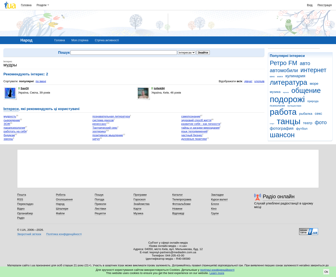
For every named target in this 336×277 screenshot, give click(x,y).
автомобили (284, 70)
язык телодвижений (194, 131)
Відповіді (178, 213)
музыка (286, 92)
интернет (313, 70)
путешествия (294, 105)
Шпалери (62, 208)
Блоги (215, 204)
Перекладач (25, 204)
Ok (326, 271)
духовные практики (194, 139)
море (314, 84)
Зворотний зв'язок (29, 234)
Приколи (100, 204)
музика (275, 92)
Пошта (21, 194)
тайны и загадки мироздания (200, 127)
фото (321, 122)
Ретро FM (283, 63)
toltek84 (158, 88)
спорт (272, 124)
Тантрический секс (104, 127)
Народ (60, 204)
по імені (41, 81)
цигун (96, 139)
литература (288, 82)
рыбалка (305, 113)
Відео (21, 208)
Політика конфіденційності (64, 234)
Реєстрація (325, 5)
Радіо (20, 217)
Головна (26, 5)
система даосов (103, 120)
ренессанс (99, 124)
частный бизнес (191, 135)
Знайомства (142, 204)
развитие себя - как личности (200, 124)
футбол (301, 128)
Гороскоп (140, 199)
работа (283, 111)
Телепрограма (181, 199)
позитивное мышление (107, 135)
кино (272, 76)
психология (277, 105)
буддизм (9, 135)
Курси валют (219, 199)
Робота (60, 194)
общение (306, 90)
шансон (282, 135)
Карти (137, 208)
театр (307, 123)
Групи (215, 213)
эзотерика (99, 131)
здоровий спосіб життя (196, 120)
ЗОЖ (7, 124)
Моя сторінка (79, 40)
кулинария (295, 76)
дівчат (248, 81)
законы (8, 139)
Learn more (217, 273)
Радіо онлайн (279, 196)
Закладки (217, 194)
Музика (138, 213)
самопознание (190, 116)
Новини (177, 208)
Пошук (99, 194)
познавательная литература (111, 116)
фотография (282, 128)
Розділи (41, 5)
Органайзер (25, 213)
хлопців (259, 81)
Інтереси (11, 109)
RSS (20, 199)
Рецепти (100, 213)
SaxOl (23, 88)
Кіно (214, 208)
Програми (140, 194)
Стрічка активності (107, 40)
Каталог (177, 194)
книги (280, 76)
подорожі (287, 99)
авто (305, 63)
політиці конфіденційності (217, 269)
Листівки (100, 208)
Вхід (310, 5)
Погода (99, 199)
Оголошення (64, 199)
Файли (60, 213)
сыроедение (12, 120)
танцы (289, 121)
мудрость (10, 116)
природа (312, 101)
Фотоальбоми (181, 204)
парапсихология (14, 127)
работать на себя (15, 131)
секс (318, 114)
